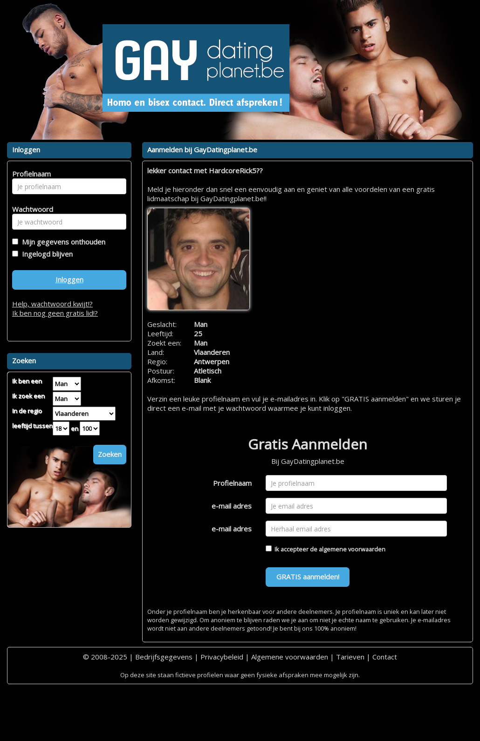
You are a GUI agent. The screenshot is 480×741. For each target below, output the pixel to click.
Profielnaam (232, 483)
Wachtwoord (30, 209)
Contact (384, 656)
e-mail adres (232, 505)
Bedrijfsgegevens (163, 656)
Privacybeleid (221, 656)
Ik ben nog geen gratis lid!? (55, 313)
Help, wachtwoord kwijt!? (52, 303)
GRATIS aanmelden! (307, 576)
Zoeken (110, 454)
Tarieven (350, 656)
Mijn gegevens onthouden (61, 241)
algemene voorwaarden (352, 549)
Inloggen (69, 279)
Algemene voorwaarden (289, 656)
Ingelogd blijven (45, 253)
